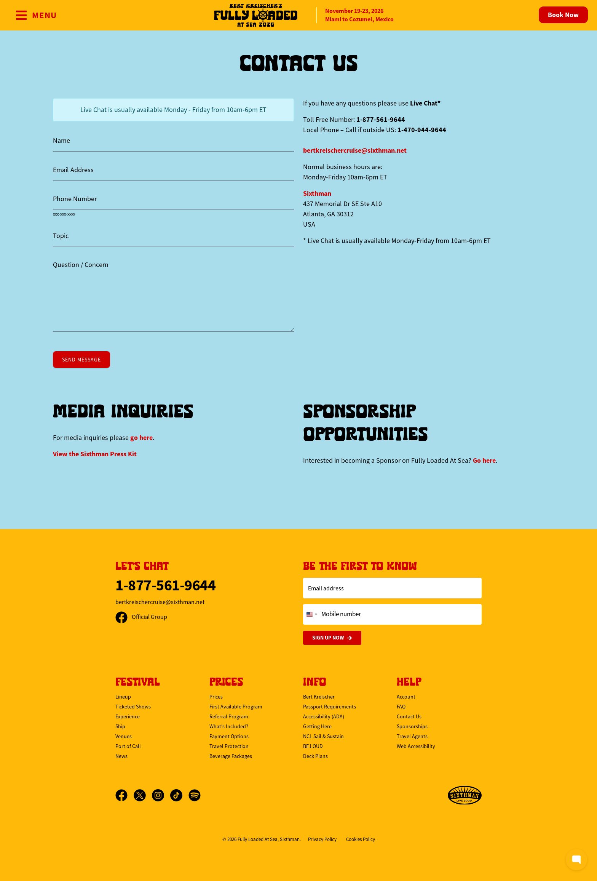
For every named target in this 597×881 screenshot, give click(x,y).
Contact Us (409, 716)
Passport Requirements (329, 706)
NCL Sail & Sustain (323, 736)
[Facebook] (124, 795)
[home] (298, 15)
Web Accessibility (416, 746)
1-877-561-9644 (165, 585)
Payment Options (229, 736)
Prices (216, 696)
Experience (127, 716)
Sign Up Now (332, 638)
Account (406, 696)
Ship (120, 726)
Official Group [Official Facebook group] (141, 617)
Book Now (563, 14)
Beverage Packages (230, 756)
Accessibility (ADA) (323, 716)
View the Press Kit (95, 454)
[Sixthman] (465, 795)
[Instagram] (161, 795)
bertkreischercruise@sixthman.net (355, 150)
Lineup (123, 696)
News (121, 756)
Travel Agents (412, 736)
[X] (143, 795)
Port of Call (128, 746)
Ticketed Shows (133, 706)
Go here (484, 460)
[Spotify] (194, 795)
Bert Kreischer (319, 696)
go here (141, 437)
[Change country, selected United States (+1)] (311, 614)
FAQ (401, 706)
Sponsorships (412, 726)
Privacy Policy (322, 839)
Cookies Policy (360, 839)
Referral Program (228, 716)
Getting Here (317, 726)
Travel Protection (229, 746)
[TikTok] (179, 795)
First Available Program (235, 706)
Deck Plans (315, 756)
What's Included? (228, 726)
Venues (123, 736)
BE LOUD (313, 746)
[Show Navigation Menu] (36, 15)
